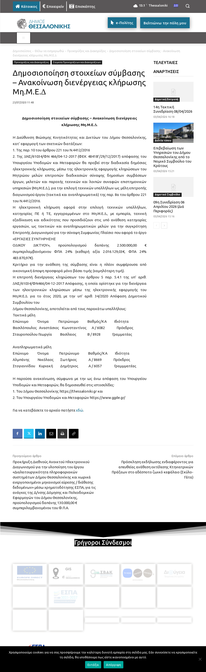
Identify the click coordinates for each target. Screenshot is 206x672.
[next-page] (164, 225)
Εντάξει (93, 664)
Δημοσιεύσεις (22, 51)
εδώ (79, 410)
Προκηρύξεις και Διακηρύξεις (86, 51)
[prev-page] (156, 225)
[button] (187, 6)
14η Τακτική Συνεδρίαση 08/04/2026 (172, 109)
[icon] (137, 644)
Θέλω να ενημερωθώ (49, 51)
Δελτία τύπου (163, 140)
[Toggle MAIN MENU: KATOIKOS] (24, 38)
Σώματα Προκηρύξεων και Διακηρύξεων (77, 62)
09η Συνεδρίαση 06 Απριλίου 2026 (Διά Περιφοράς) (169, 206)
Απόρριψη (113, 664)
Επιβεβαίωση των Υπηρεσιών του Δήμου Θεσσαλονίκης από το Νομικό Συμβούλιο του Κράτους (172, 157)
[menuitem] (176, 6)
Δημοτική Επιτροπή (166, 99)
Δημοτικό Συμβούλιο (167, 194)
